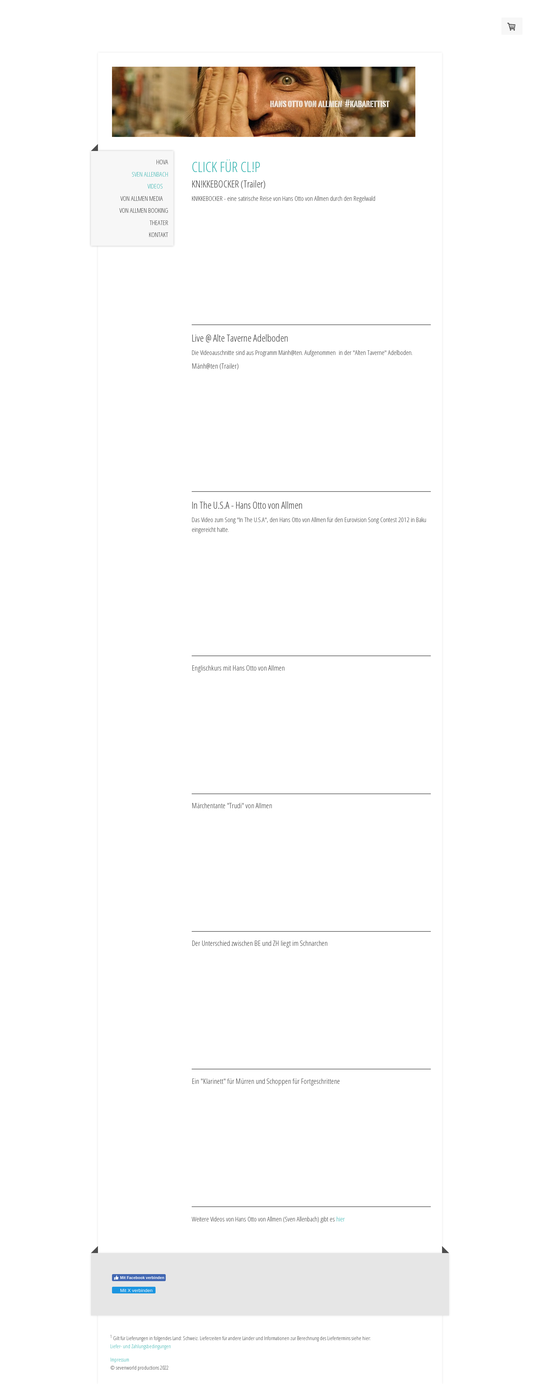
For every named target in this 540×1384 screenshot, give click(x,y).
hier (340, 1219)
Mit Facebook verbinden (138, 1277)
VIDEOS (155, 186)
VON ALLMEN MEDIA (141, 198)
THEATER (159, 222)
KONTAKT (158, 234)
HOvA (162, 161)
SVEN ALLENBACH (150, 174)
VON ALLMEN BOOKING (143, 210)
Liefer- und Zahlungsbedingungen (140, 1346)
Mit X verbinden (133, 1290)
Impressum (119, 1359)
